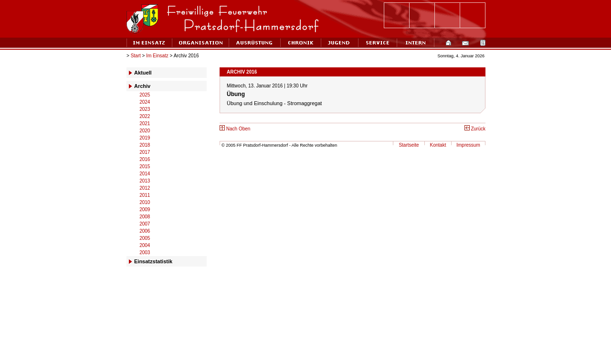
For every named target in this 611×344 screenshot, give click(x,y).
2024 (144, 102)
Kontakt (438, 145)
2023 (144, 109)
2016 (144, 159)
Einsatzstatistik (153, 261)
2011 (144, 195)
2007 (144, 223)
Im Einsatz (157, 55)
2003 (144, 252)
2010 (144, 202)
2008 (144, 216)
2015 (144, 166)
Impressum (468, 145)
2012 (144, 188)
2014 (144, 173)
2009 (144, 209)
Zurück (474, 128)
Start (136, 55)
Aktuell (143, 72)
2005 (144, 238)
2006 (144, 231)
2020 (144, 130)
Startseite (409, 145)
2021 (144, 123)
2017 (144, 152)
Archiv (142, 86)
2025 (144, 94)
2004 (144, 245)
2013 (144, 180)
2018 (144, 145)
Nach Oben (235, 128)
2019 (144, 137)
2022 (144, 116)
